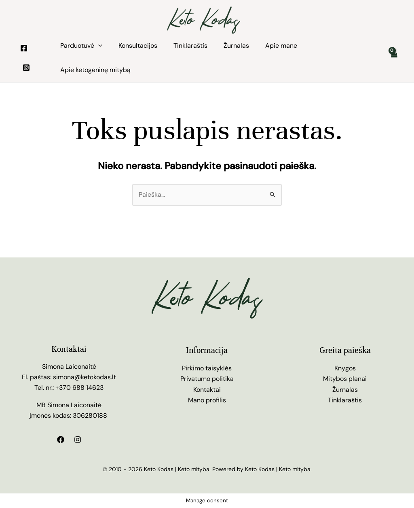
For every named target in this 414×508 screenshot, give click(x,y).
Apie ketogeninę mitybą (95, 70)
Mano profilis (207, 400)
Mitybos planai (345, 378)
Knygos (345, 368)
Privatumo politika (207, 378)
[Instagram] (26, 67)
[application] (98, 46)
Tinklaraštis (190, 45)
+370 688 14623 (79, 387)
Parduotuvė (81, 46)
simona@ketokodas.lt (84, 377)
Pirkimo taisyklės (207, 368)
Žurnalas (236, 45)
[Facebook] (24, 48)
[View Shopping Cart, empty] (393, 58)
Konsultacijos (137, 45)
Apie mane (281, 45)
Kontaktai (207, 389)
